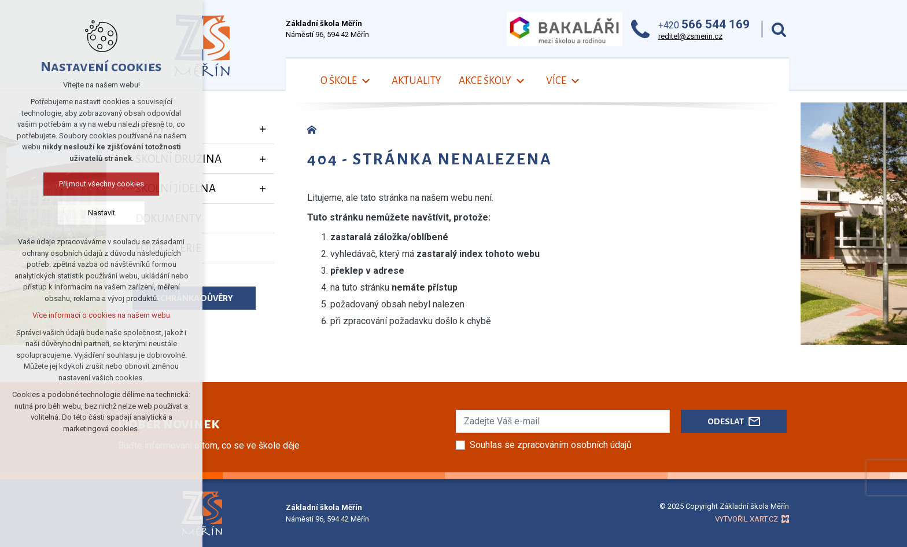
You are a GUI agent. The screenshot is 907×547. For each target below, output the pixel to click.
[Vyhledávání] (779, 29)
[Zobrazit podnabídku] (262, 129)
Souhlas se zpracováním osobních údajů (551, 444)
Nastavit (101, 212)
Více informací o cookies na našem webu (101, 315)
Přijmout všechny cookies (101, 183)
